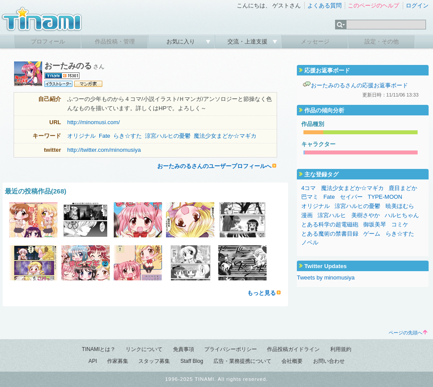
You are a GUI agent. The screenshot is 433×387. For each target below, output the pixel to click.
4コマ (308, 188)
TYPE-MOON (385, 197)
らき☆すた (127, 136)
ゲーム (371, 233)
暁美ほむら (400, 206)
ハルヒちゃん (402, 215)
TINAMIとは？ (98, 349)
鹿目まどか (403, 188)
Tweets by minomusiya (326, 277)
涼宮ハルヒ (332, 215)
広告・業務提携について (242, 361)
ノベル (309, 242)
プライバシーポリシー (230, 349)
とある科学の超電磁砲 (329, 224)
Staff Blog (191, 361)
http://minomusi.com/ (93, 122)
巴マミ (309, 197)
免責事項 (183, 349)
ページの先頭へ (408, 332)
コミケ (399, 224)
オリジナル (81, 136)
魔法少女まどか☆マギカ (225, 136)
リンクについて (144, 349)
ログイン (417, 5)
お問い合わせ (329, 361)
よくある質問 (324, 5)
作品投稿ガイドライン (293, 349)
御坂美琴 (374, 224)
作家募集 (117, 361)
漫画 (307, 215)
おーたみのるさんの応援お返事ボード (359, 85)
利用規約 (340, 349)
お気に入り (181, 41)
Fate (104, 136)
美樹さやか (365, 215)
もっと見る (261, 293)
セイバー (351, 197)
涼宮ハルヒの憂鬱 (168, 136)
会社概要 (292, 361)
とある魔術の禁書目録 (329, 233)
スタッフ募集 (154, 361)
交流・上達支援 (248, 41)
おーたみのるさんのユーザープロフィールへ (214, 166)
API (92, 361)
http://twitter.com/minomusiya (104, 150)
